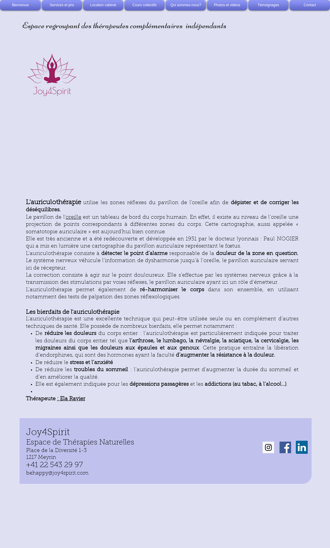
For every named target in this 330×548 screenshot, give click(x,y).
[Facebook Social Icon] (285, 447)
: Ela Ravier (71, 399)
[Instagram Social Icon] (268, 447)
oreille (73, 217)
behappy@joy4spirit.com (57, 473)
